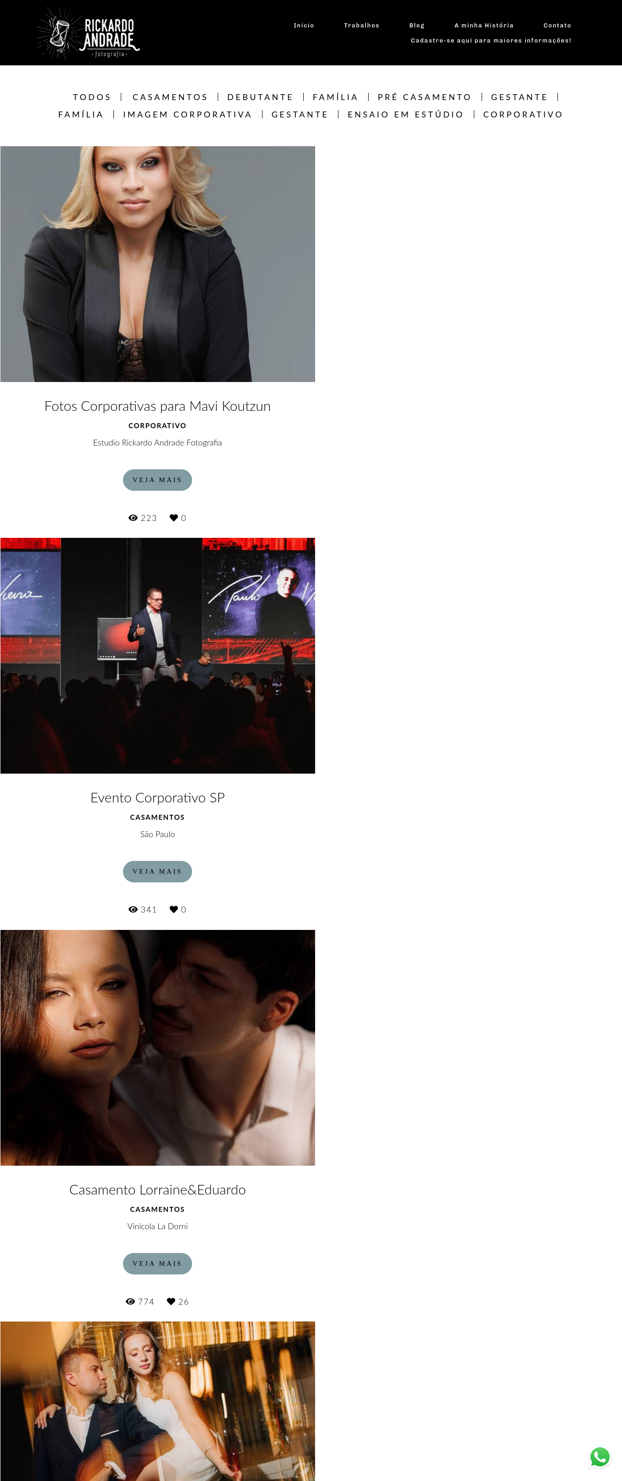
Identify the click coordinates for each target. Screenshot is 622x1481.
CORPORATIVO (523, 114)
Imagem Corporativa (187, 114)
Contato (558, 25)
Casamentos (171, 97)
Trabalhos (362, 25)
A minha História (484, 25)
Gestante (520, 97)
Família (336, 97)
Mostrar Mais (311, 1423)
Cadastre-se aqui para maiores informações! (491, 40)
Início (304, 25)
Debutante (260, 97)
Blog (417, 25)
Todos (92, 97)
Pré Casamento (425, 97)
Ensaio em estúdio (406, 114)
